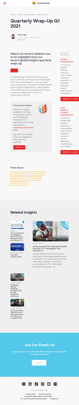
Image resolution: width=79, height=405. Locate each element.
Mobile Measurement (66, 60)
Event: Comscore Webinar (22, 15)
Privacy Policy (30, 394)
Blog (12, 231)
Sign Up (19, 147)
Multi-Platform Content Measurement (66, 111)
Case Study (38, 243)
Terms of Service (45, 394)
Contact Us (54, 399)
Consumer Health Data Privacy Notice (38, 396)
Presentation (16, 253)
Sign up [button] (39, 363)
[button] (4, 3)
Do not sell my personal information (34, 399)
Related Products (65, 54)
